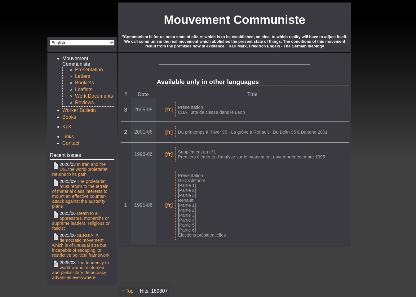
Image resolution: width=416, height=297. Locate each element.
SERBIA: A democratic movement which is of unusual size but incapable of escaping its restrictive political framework (80, 245)
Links (68, 136)
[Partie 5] (187, 225)
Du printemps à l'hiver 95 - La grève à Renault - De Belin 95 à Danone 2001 (253, 132)
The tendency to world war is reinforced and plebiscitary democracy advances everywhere (80, 270)
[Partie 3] (187, 195)
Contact (70, 143)
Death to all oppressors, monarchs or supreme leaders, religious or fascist (81, 221)
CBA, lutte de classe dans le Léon (211, 112)
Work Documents (94, 96)
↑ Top (128, 291)
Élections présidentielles (202, 235)
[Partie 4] (187, 220)
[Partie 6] (187, 230)
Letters (82, 76)
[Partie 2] (187, 190)
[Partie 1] (187, 185)
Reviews (84, 102)
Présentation (190, 107)
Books (69, 117)
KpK (67, 126)
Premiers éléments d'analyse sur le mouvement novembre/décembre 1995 (251, 156)
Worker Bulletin (79, 110)
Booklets (84, 82)
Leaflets (83, 89)
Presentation (89, 69)
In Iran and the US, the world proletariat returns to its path (79, 169)
